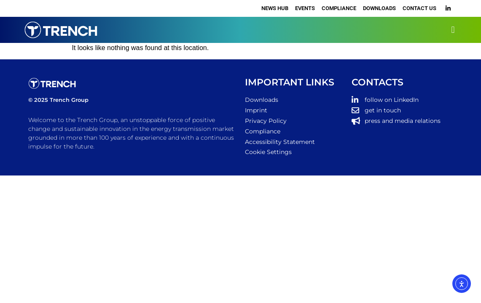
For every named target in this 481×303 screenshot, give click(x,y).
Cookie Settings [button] (268, 152)
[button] (453, 30)
